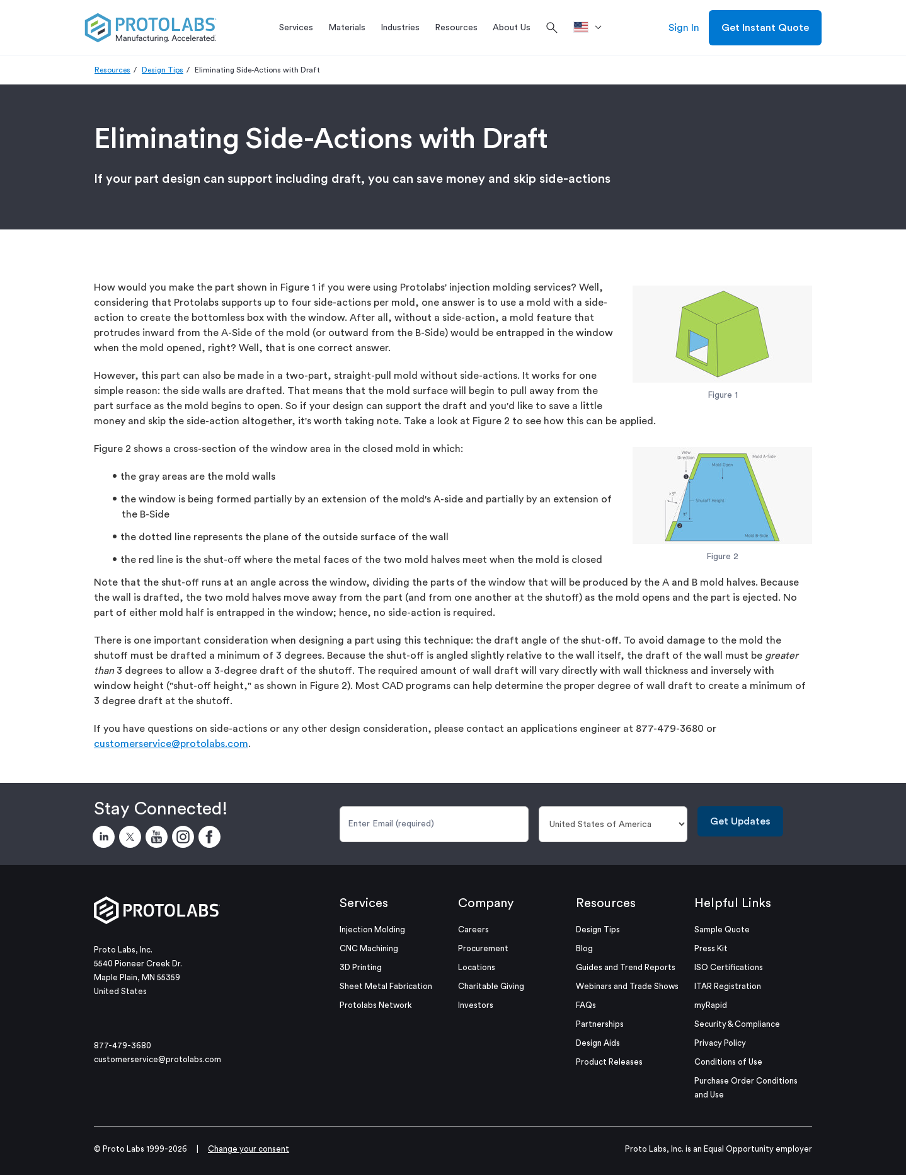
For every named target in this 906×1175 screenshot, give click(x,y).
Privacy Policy (720, 1043)
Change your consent (248, 1149)
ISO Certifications (728, 967)
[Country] (613, 824)
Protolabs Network (376, 1005)
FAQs (586, 1005)
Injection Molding (372, 929)
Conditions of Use (728, 1062)
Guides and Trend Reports (625, 967)
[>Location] (592, 27)
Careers (473, 929)
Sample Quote (722, 929)
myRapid (710, 1005)
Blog (584, 948)
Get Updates (740, 821)
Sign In (683, 28)
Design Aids (598, 1043)
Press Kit (711, 948)
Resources (112, 70)
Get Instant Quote (765, 28)
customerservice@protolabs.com (171, 744)
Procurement (483, 948)
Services (364, 903)
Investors (475, 1005)
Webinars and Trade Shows (627, 986)
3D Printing (361, 967)
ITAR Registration (727, 986)
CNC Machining (369, 948)
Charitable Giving (491, 986)
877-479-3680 (122, 1045)
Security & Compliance (737, 1024)
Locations (476, 967)
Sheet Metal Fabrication (386, 986)
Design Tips (162, 70)
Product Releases (609, 1062)
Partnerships (600, 1024)
